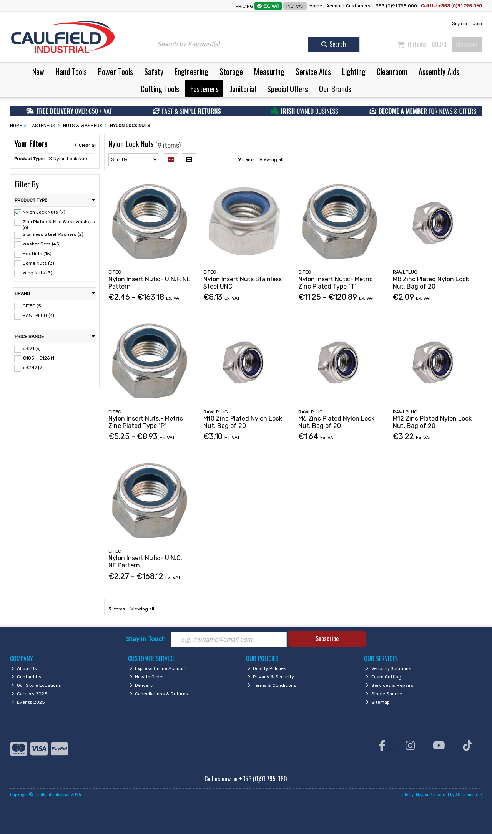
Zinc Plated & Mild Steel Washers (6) (59, 224)
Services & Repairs (390, 685)
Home (315, 5)
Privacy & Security (271, 677)
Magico (422, 794)
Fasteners (204, 89)
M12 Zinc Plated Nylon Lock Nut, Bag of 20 (432, 422)
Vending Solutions (388, 668)
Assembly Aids (439, 71)
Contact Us (26, 677)
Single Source (384, 693)
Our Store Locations (36, 685)
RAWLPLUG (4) (38, 315)
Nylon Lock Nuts (68, 158)
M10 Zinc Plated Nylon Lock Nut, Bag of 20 (242, 422)
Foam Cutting (383, 677)
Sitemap (378, 702)
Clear (85, 145)
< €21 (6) (32, 348)
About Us (24, 668)
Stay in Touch (146, 639)
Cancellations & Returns (159, 693)
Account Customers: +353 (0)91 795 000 (372, 5)
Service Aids (313, 71)
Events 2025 (28, 702)
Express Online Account (158, 668)
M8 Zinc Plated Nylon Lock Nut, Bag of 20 (431, 282)
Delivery (141, 685)
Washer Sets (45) (42, 244)
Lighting (354, 71)
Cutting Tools (160, 89)
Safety (153, 71)
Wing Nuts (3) (37, 272)
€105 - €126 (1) (39, 358)
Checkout (467, 44)
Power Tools (115, 71)
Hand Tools (71, 71)
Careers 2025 (29, 693)
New (38, 71)
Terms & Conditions (272, 685)
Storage (231, 71)
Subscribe (327, 638)
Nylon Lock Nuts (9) (44, 212)
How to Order (147, 677)
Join (477, 23)
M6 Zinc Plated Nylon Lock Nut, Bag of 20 (336, 422)
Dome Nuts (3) (38, 263)
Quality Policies (267, 668)
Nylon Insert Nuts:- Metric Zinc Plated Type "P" (145, 422)
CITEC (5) (33, 305)
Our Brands (335, 89)
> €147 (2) (33, 367)
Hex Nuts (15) (37, 253)
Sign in (459, 23)
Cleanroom (392, 71)
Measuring (269, 71)
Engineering (191, 71)
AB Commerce (468, 794)
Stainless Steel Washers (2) (53, 234)
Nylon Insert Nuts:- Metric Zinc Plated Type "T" (335, 282)
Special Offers (287, 89)
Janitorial (243, 89)
